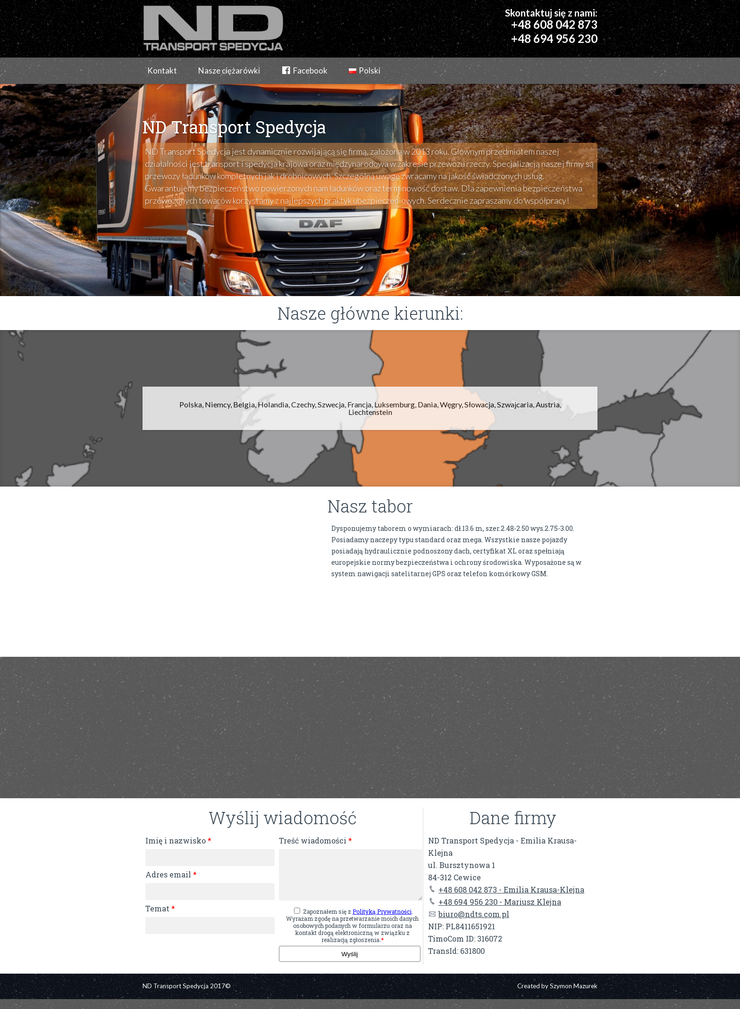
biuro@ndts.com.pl (468, 914)
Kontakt (162, 70)
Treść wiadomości (315, 840)
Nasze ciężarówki (229, 70)
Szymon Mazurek (573, 996)
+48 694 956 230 (554, 38)
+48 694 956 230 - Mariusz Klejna (494, 902)
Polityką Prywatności (382, 921)
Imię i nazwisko (178, 840)
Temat (160, 908)
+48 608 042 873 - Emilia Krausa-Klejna (506, 889)
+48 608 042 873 (554, 24)
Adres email (171, 874)
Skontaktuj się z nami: (551, 12)
